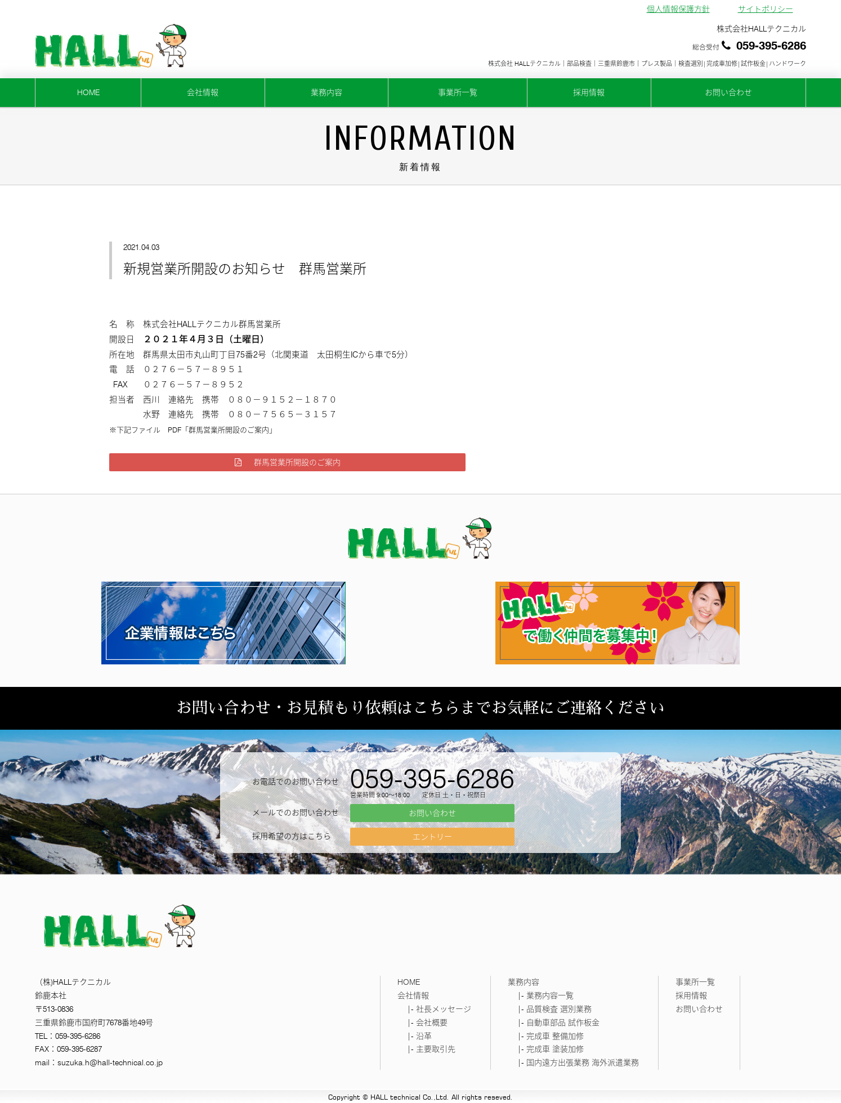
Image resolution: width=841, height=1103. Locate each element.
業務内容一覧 (550, 995)
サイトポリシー (765, 9)
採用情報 (589, 92)
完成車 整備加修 (555, 1036)
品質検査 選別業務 (559, 1008)
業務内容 (326, 92)
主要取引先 (435, 1048)
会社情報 (202, 92)
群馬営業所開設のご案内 (287, 462)
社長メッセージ (443, 1008)
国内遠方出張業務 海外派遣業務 (582, 1062)
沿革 (424, 1036)
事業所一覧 (457, 92)
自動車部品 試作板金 (563, 1022)
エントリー (432, 836)
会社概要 (432, 1022)
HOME (88, 92)
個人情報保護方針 (678, 9)
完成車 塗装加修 (555, 1048)
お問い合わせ (728, 92)
